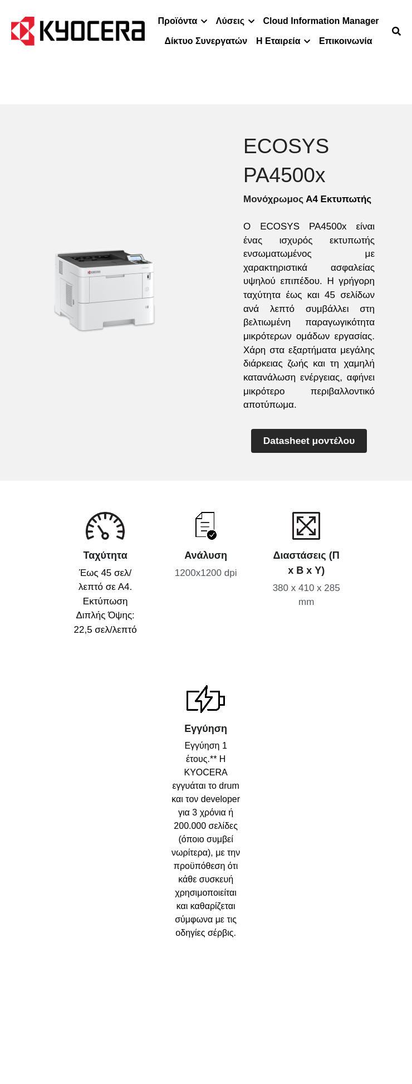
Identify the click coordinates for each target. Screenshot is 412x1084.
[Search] (396, 31)
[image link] (78, 30)
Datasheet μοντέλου (309, 440)
